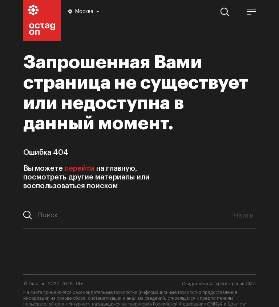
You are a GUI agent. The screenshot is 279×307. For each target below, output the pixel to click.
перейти (79, 168)
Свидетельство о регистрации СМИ (219, 284)
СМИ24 (215, 304)
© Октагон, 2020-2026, (53, 284)
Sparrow (236, 304)
